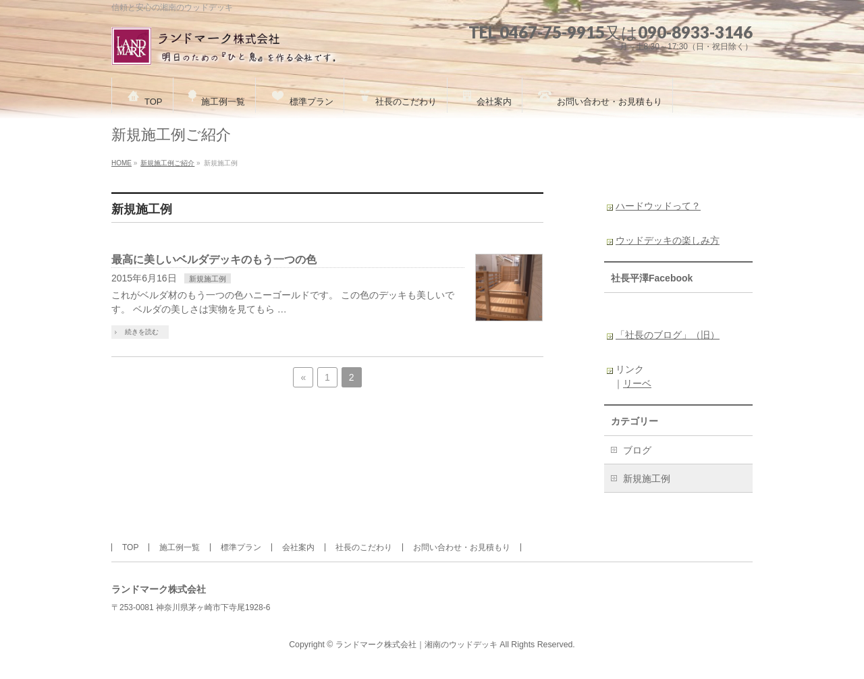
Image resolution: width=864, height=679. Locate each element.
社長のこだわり (363, 547)
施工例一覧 (179, 547)
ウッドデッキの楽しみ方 (668, 240)
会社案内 (298, 547)
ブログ (637, 450)
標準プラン (241, 547)
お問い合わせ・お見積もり (461, 547)
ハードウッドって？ (658, 205)
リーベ (637, 383)
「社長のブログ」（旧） (668, 334)
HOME (121, 163)
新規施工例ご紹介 (167, 163)
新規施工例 (207, 279)
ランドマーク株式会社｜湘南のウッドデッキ (416, 644)
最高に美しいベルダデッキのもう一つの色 (214, 259)
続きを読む (142, 331)
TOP (130, 547)
